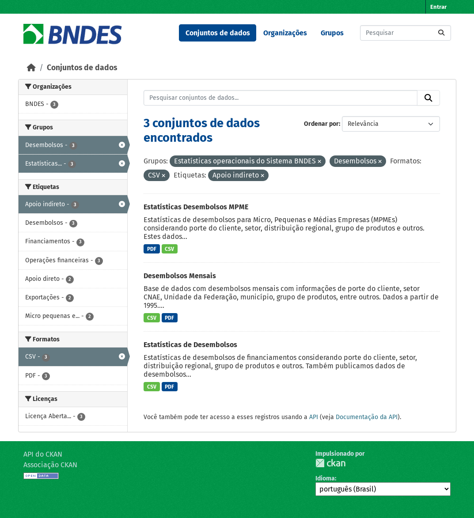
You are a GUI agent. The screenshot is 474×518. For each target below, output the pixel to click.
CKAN (330, 463)
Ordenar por (321, 124)
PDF (151, 249)
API (313, 417)
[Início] (31, 67)
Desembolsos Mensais (180, 276)
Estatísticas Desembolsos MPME (196, 207)
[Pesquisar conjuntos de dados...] (405, 33)
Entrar (438, 7)
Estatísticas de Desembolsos (190, 344)
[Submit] (441, 33)
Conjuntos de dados (218, 33)
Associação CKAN (50, 465)
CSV (169, 249)
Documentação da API (367, 417)
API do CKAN (42, 454)
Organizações (285, 33)
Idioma (325, 478)
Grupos (332, 33)
